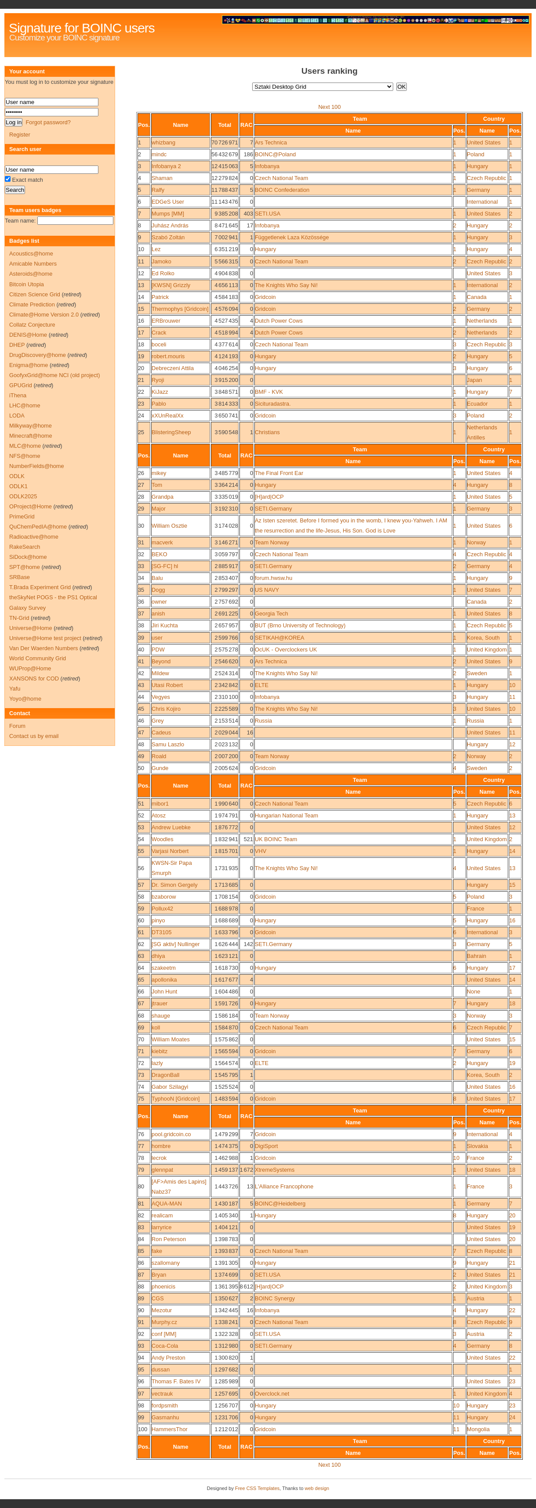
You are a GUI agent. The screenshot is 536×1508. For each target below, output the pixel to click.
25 (141, 432)
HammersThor (170, 1429)
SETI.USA (267, 213)
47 (141, 732)
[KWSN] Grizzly (171, 285)
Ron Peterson (169, 1239)
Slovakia (477, 1146)
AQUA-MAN (167, 1203)
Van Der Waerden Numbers (43, 648)
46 (141, 720)
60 (141, 920)
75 (141, 1098)
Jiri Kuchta (165, 625)
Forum (17, 726)
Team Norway (272, 542)
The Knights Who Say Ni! (286, 285)
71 (141, 1051)
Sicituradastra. (273, 403)
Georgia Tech (271, 613)
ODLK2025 (23, 496)
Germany (478, 190)
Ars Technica (271, 142)
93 (141, 1345)
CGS (158, 1298)
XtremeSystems (274, 1169)
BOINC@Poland (275, 154)
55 (141, 851)
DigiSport (266, 1146)
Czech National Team (281, 178)
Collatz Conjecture (32, 324)
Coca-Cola (165, 1345)
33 (141, 566)
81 (141, 1203)
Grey (158, 720)
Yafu (14, 688)
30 (141, 525)
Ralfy (158, 190)
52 (141, 815)
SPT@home (24, 567)
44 (141, 697)
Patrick (160, 297)
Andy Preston (168, 1357)
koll (156, 1027)
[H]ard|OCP (269, 496)
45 (141, 708)
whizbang (163, 142)
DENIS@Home (28, 334)
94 (141, 1357)
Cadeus (161, 732)
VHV (260, 851)
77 (141, 1146)
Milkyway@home (30, 425)
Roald (159, 756)
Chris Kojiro (166, 708)
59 (141, 908)
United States (484, 142)
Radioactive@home (33, 536)
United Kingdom (487, 649)
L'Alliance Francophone (284, 1186)
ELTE (261, 685)
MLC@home (25, 446)
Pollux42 (162, 908)
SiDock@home (28, 557)
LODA (17, 415)
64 (141, 968)
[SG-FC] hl (165, 566)
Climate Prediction (32, 304)
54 (141, 839)
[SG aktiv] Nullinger (176, 944)
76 (141, 1134)
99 (141, 1417)
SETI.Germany (273, 508)
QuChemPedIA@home (38, 526)
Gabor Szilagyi (170, 1086)
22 (141, 392)
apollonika (164, 979)
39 (141, 637)
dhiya (158, 956)
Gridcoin (265, 297)
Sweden (477, 673)
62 (141, 944)
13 (141, 285)
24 (141, 415)
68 (141, 1015)
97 (141, 1393)
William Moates (171, 1039)
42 (141, 673)
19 (141, 356)
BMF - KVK (269, 392)
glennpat (162, 1169)
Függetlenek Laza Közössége (292, 237)
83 (141, 1227)
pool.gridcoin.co (171, 1134)
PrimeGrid (22, 516)
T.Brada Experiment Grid (40, 587)
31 (141, 542)
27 (141, 485)
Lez (156, 249)
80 (141, 1186)
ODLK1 (18, 486)
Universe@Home (30, 628)
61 (141, 932)
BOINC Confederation (282, 190)
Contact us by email (33, 736)
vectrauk (162, 1393)
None (474, 991)
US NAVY (267, 590)
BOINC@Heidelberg (280, 1203)
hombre (161, 1146)
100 (142, 1429)
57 (141, 885)
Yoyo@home (25, 698)
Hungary (477, 166)
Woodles (163, 839)
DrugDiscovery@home (37, 355)
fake (157, 1251)
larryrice (162, 1227)
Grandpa (163, 496)
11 (141, 261)
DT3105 (162, 932)
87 (141, 1274)
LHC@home (24, 405)
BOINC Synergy (275, 1298)
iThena (17, 395)
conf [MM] (164, 1334)
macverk (162, 542)
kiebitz (159, 1051)
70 (141, 1039)
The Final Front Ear (279, 473)
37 (141, 613)
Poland (476, 154)
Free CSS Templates (257, 1488)
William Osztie (169, 525)
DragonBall (165, 1075)
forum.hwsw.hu (273, 578)
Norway (476, 542)
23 (141, 403)
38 (141, 625)
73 (141, 1075)
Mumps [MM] (168, 213)
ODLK (17, 476)
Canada (477, 297)
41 (141, 661)
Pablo (159, 403)
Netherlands (482, 320)
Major (159, 508)
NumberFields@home (36, 466)
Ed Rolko (163, 273)
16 (141, 320)
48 (141, 744)
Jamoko (161, 261)
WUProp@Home (30, 668)
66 (141, 991)
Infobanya (267, 166)
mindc (159, 154)
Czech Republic (487, 178)
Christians (267, 432)
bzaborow (164, 896)
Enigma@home (28, 365)
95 (141, 1369)
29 (141, 508)
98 (141, 1405)
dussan (161, 1369)
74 (141, 1086)
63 (141, 956)
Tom (157, 485)
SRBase (19, 577)
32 (141, 554)
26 (141, 473)
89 (141, 1298)
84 (141, 1239)
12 (141, 273)
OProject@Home (30, 506)
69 (141, 1027)
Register (19, 134)
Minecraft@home (30, 435)
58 (141, 896)
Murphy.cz (164, 1322)
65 (141, 979)
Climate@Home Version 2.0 (44, 314)
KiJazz (160, 392)
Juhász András (170, 225)
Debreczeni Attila (173, 368)
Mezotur (162, 1310)
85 (141, 1251)
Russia (263, 720)
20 (141, 368)
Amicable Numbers (33, 263)
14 (141, 297)
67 (141, 1003)
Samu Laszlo (168, 744)
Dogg (158, 590)
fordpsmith (165, 1405)
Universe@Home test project (45, 638)
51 (141, 803)
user (157, 637)
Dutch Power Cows (279, 320)
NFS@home (24, 456)
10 (141, 249)
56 (141, 868)
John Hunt (164, 991)
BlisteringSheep (171, 432)
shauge (161, 1015)
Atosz (159, 815)
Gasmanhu (165, 1417)
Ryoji (158, 380)
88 (141, 1286)
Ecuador (477, 403)
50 (141, 768)
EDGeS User (168, 201)
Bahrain (476, 956)
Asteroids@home (30, 273)
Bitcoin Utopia (26, 284)
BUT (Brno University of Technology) (300, 625)
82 (141, 1215)
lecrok (159, 1158)
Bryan (159, 1274)
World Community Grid (37, 658)
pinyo (158, 920)
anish (158, 613)
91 (141, 1322)
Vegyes (161, 697)
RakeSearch (24, 546)
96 (141, 1381)
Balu (157, 578)
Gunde (160, 768)
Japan (474, 380)
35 (141, 590)
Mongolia (478, 1429)
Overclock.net (272, 1393)
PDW (158, 649)
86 (141, 1263)
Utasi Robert (167, 685)
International (482, 201)
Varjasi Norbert (170, 851)
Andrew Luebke (171, 827)
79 (141, 1169)
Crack (159, 332)
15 (141, 309)
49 (141, 756)
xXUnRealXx (168, 415)
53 (141, 827)
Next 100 (329, 107)
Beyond (161, 661)
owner (159, 601)
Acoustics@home (31, 253)
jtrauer (159, 1003)
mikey (159, 473)
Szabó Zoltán (168, 237)
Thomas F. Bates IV (176, 1381)
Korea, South (483, 637)
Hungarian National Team (286, 815)
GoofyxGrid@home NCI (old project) (54, 375)
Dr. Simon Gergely (175, 885)
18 (141, 344)
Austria (476, 1298)
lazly (157, 1063)
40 (141, 649)
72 (141, 1063)
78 (141, 1158)
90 (141, 1310)
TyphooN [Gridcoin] (176, 1098)
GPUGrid (20, 385)
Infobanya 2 (166, 166)
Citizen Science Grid (34, 294)
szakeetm (164, 968)
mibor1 (160, 803)
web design (317, 1488)
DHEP (17, 345)
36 (141, 601)
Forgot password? (47, 122)
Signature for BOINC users (82, 28)
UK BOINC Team (276, 839)
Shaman (162, 178)
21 (141, 380)
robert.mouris (168, 356)
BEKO (159, 554)
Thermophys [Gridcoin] (180, 309)
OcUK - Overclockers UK (286, 649)
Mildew (160, 673)
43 (141, 685)
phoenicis (163, 1286)
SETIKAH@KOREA (279, 637)
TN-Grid (19, 618)
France (476, 908)
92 (141, 1334)
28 (141, 496)
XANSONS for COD (34, 678)
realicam (162, 1215)
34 (141, 578)
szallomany (166, 1263)
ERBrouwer (166, 320)
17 (141, 332)
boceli (159, 344)
